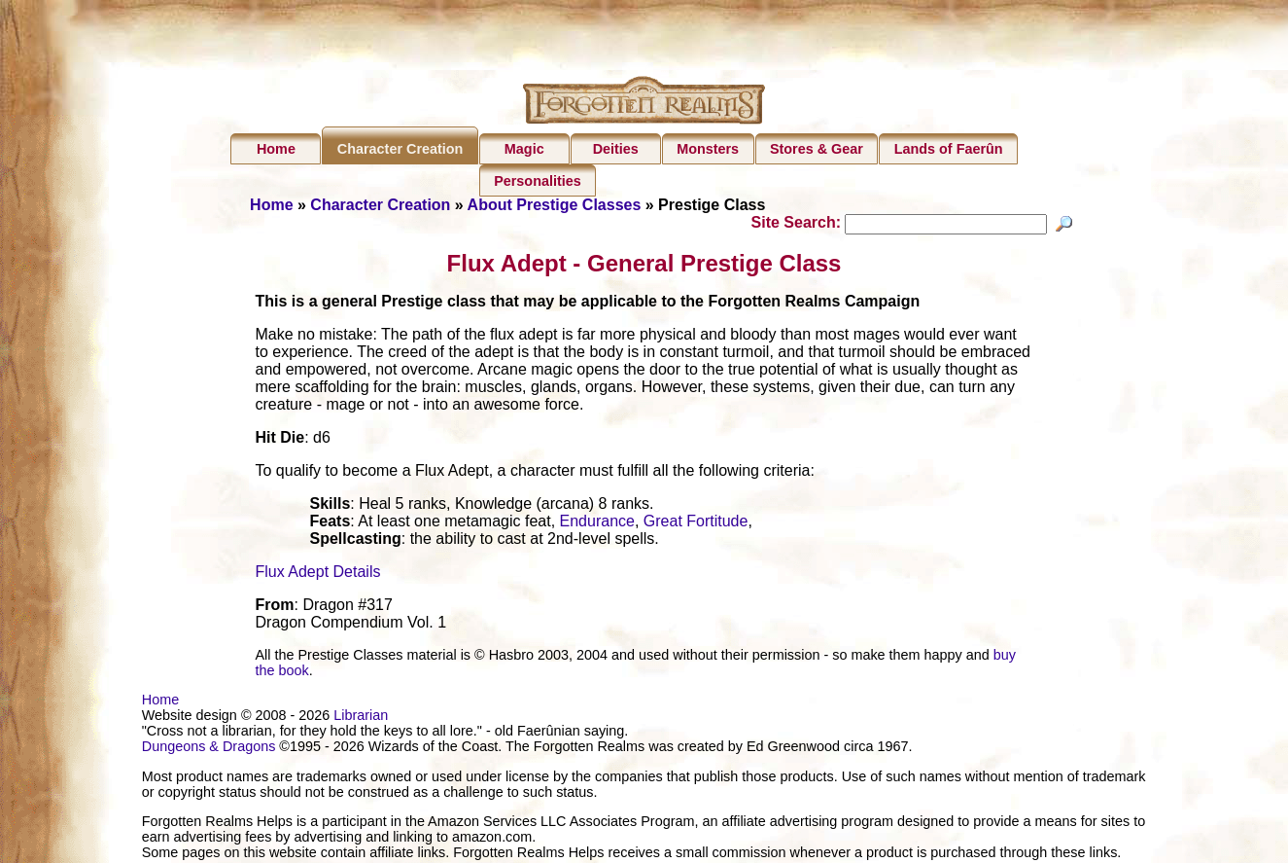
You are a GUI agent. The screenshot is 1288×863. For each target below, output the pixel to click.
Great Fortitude (696, 524)
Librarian (360, 718)
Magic (524, 149)
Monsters (708, 149)
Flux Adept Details (318, 574)
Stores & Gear (816, 149)
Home (276, 149)
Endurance (597, 524)
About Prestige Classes (555, 205)
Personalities (537, 181)
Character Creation (400, 149)
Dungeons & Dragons (209, 749)
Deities (616, 149)
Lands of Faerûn (948, 149)
